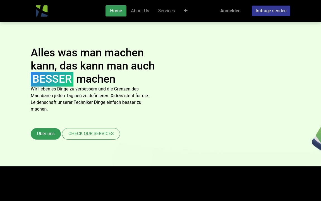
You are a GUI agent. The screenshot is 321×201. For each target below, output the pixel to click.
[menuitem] (116, 10)
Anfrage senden (271, 10)
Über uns (46, 133)
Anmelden (230, 10)
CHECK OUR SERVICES (91, 133)
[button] (185, 10)
